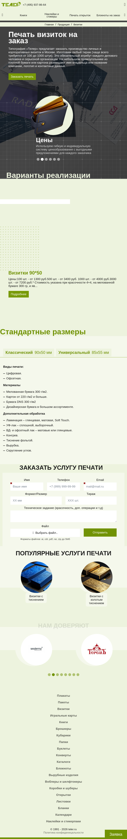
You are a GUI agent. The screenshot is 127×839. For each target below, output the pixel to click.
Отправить (100, 532)
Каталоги (63, 761)
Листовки (63, 801)
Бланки (63, 808)
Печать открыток (92, 15)
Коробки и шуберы (63, 788)
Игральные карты (63, 715)
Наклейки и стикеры (63, 15)
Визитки (63, 709)
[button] (2, 15)
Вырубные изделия (63, 775)
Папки (63, 742)
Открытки (63, 794)
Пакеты (63, 702)
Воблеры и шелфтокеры (63, 781)
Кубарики (63, 735)
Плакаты (63, 695)
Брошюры (63, 728)
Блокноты (63, 768)
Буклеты (63, 748)
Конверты (63, 755)
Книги (35, 15)
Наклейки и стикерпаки (63, 821)
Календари (63, 814)
